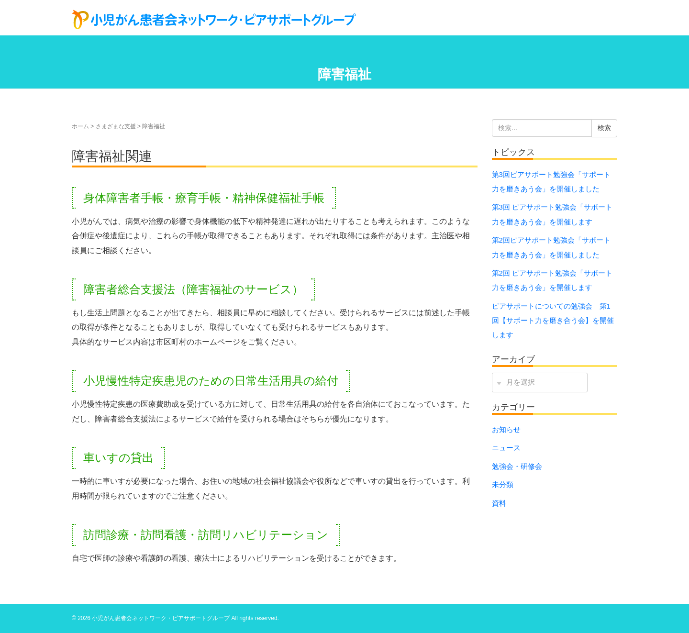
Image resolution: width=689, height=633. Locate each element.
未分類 (502, 485)
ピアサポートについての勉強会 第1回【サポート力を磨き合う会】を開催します (553, 320)
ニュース (506, 448)
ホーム (80, 126)
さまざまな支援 (116, 126)
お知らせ (506, 429)
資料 (499, 503)
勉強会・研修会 (517, 466)
